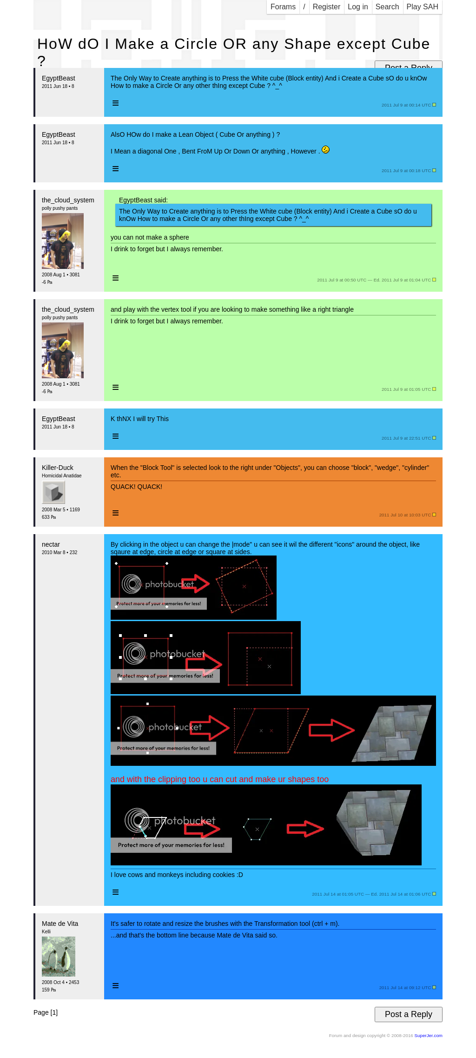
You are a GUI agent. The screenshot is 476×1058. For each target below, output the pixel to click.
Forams (283, 7)
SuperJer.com (429, 1035)
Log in (358, 7)
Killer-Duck (57, 467)
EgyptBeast (58, 78)
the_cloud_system (68, 200)
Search (387, 7)
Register (327, 7)
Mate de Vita (60, 923)
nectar (51, 544)
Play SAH (422, 7)
